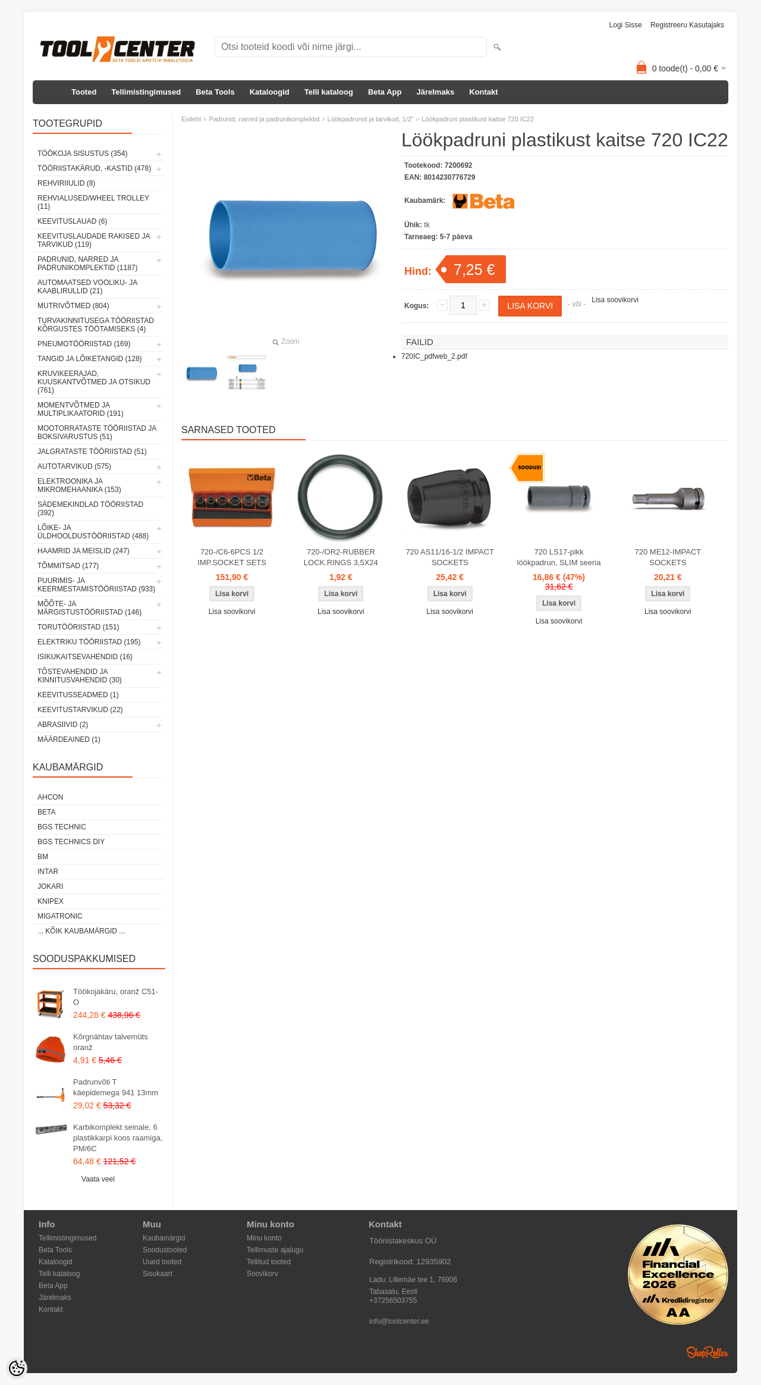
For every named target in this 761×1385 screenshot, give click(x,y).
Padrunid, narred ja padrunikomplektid (264, 119)
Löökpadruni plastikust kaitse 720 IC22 (478, 119)
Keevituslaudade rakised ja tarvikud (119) (93, 240)
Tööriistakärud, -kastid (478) (94, 168)
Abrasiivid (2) (62, 724)
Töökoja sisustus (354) (82, 153)
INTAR (47, 871)
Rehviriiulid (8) (66, 183)
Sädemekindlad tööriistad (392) (90, 508)
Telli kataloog (328, 91)
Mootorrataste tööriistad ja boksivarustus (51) (96, 432)
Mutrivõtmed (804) (73, 306)
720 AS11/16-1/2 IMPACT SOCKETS (449, 557)
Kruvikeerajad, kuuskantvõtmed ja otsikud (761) (93, 381)
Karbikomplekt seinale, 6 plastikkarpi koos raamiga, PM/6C (117, 1138)
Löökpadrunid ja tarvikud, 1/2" (371, 119)
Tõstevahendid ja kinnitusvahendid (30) (79, 676)
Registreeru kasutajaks (687, 25)
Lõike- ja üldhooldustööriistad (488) (93, 532)
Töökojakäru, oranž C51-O (115, 997)
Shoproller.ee (707, 1352)
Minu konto (264, 1238)
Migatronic (60, 916)
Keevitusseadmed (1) (78, 695)
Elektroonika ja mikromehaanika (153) (79, 485)
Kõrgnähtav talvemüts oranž (110, 1042)
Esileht (191, 119)
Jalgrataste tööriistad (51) (92, 451)
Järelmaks (436, 91)
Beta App (385, 91)
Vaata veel (98, 1179)
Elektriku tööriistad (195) (89, 642)
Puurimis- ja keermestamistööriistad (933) (96, 584)
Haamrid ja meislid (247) (83, 551)
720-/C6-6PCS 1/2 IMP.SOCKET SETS (231, 557)
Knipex (50, 901)
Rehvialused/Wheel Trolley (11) (93, 202)
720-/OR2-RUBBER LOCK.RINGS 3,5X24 (341, 557)
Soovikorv (262, 1274)
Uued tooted (162, 1262)
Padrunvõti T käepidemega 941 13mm (115, 1087)
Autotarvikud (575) (74, 466)
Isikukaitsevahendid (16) (85, 657)
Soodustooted (165, 1250)
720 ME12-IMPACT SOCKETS (668, 557)
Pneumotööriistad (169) (83, 344)
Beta (46, 812)
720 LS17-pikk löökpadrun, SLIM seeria (559, 557)
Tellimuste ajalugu (275, 1250)
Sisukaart (157, 1274)
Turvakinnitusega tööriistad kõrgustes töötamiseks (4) (95, 325)
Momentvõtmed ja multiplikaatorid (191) (80, 409)
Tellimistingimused (146, 91)
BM (42, 857)
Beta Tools (215, 91)
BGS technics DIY (71, 842)
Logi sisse (625, 25)
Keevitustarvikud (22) (80, 710)
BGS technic (61, 827)
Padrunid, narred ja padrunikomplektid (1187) (87, 263)
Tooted (83, 91)
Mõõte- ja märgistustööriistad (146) (89, 608)
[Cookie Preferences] (16, 1368)
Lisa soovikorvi (615, 300)
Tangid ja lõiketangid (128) (89, 359)
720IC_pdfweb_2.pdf (434, 356)
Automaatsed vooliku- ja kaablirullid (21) (87, 286)
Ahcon (50, 797)
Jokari (50, 886)
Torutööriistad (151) (78, 627)
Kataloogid (270, 91)
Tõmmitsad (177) (68, 566)
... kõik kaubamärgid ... (81, 931)
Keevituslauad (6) (72, 221)
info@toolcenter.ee (399, 1321)
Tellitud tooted (269, 1262)
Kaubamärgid (164, 1238)
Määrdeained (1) (68, 739)
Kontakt (483, 91)
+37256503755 (393, 1300)
